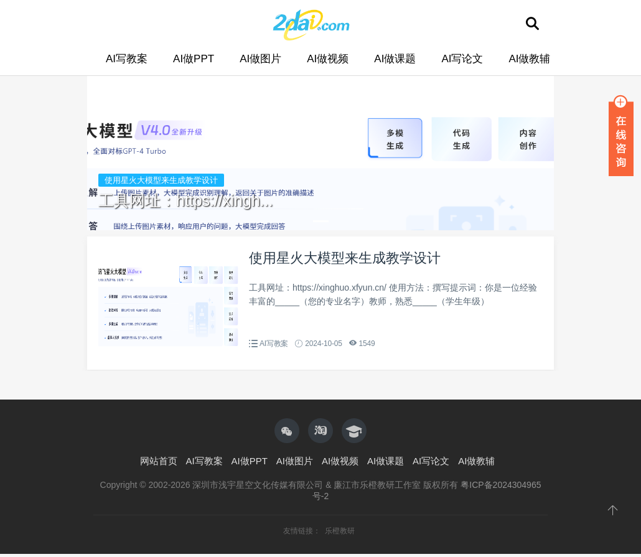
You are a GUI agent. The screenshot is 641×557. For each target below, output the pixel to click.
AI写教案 (126, 59)
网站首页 (158, 461)
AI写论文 (462, 59)
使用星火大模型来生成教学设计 (345, 258)
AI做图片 (260, 59)
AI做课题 (395, 59)
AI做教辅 (529, 59)
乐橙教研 (340, 531)
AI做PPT (193, 59)
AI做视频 (328, 59)
